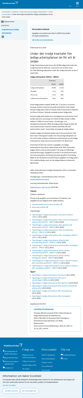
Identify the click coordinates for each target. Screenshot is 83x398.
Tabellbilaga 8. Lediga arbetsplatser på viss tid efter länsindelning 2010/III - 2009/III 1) (51, 251)
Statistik (15, 12)
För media (25, 369)
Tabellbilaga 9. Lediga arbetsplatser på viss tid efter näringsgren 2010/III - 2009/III (51, 256)
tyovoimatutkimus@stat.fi (39, 179)
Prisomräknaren (47, 366)
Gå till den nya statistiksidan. (42, 40)
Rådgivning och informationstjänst (29, 356)
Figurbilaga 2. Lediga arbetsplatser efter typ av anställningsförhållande (49, 279)
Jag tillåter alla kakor (11, 391)
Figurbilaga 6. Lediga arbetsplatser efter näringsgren (51, 296)
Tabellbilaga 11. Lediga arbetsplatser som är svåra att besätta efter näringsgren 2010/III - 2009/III (55, 267)
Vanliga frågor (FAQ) (29, 365)
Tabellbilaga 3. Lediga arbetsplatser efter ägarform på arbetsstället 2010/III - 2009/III (52, 226)
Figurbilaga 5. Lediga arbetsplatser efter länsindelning (52, 291)
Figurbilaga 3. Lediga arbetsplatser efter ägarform (50, 283)
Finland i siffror (47, 362)
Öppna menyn (7, 21)
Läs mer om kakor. (9, 385)
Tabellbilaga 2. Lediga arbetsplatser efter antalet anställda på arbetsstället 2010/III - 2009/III (55, 221)
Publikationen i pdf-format (40, 187)
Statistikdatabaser (48, 359)
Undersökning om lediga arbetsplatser (33, 12)
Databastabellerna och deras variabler (47, 204)
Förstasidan (6, 12)
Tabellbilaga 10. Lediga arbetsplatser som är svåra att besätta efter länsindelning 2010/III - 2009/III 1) (55, 262)
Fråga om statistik (29, 361)
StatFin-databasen (48, 355)
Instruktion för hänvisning (43, 309)
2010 (50, 12)
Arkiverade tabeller (40, 207)
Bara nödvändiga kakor (29, 391)
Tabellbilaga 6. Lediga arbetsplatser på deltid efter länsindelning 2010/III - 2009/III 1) (50, 241)
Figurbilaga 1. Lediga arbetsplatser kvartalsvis (49, 275)
